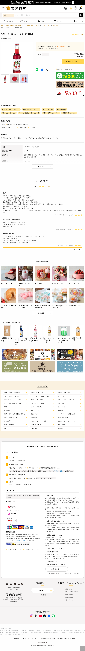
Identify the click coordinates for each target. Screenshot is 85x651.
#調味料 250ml (61, 109)
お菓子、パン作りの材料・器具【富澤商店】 (12, 25)
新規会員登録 (20, 460)
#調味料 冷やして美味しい (31, 109)
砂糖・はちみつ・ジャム (33, 25)
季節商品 (9, 124)
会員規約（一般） (69, 594)
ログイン (12, 460)
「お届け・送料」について (14, 549)
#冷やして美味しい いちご (51, 113)
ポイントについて (32, 468)
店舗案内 (66, 638)
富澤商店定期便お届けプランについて (50, 468)
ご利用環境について (51, 561)
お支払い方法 (30, 478)
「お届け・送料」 (59, 471)
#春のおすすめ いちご (8, 113)
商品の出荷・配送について (64, 69)
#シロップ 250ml (48, 109)
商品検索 (16, 638)
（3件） (82, 34)
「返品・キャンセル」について (54, 548)
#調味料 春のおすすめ (69, 113)
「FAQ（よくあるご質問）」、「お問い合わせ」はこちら (62, 573)
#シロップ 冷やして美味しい (10, 109)
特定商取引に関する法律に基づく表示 (51, 638)
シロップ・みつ (46, 25)
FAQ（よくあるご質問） (70, 592)
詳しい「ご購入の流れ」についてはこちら (21, 484)
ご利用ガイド (67, 589)
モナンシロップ (57, 25)
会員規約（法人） (69, 597)
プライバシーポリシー (70, 600)
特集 (3, 124)
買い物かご (13, 468)
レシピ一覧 (23, 638)
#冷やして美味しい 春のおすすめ (29, 113)
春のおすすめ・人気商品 (20, 124)
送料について (21, 468)
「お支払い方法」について (31, 549)
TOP (11, 638)
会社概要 (42, 595)
